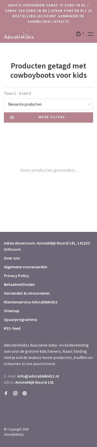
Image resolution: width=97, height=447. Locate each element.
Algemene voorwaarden (25, 266)
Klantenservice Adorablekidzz (31, 301)
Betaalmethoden (19, 284)
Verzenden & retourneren (27, 293)
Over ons (12, 258)
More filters (37, 117)
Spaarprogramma (20, 319)
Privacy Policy (16, 275)
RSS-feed (12, 328)
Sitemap (11, 310)
